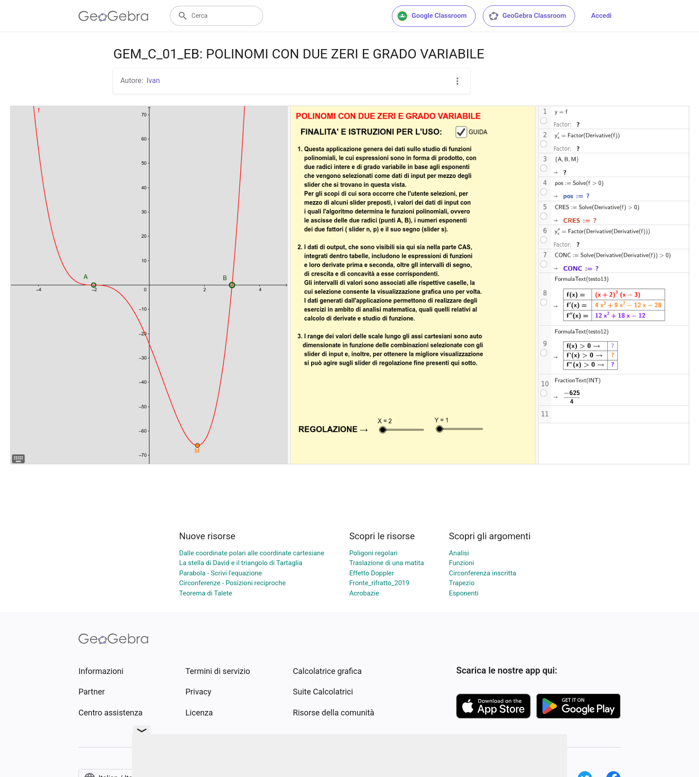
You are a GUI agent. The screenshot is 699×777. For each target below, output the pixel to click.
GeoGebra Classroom (527, 16)
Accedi (601, 16)
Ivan (153, 80)
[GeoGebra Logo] (113, 16)
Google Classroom (432, 16)
